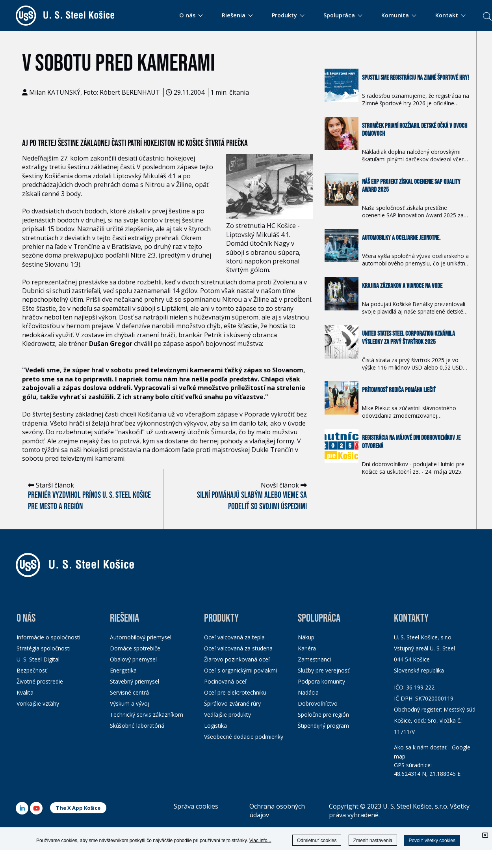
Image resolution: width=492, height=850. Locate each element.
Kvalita (25, 692)
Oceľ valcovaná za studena (238, 648)
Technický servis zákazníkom (146, 714)
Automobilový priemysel (140, 637)
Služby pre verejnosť (323, 670)
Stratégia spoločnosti (44, 648)
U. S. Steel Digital (38, 659)
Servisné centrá (129, 692)
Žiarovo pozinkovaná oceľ (237, 659)
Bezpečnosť (32, 670)
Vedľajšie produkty (227, 714)
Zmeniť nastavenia (372, 840)
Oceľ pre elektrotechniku (235, 692)
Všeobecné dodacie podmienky (243, 736)
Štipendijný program (323, 725)
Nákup (306, 637)
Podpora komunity (321, 681)
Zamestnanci (314, 659)
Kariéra (307, 648)
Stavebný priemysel (134, 681)
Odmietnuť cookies (317, 840)
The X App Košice (78, 807)
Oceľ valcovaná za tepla (234, 637)
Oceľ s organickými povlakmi (240, 670)
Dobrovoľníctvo (318, 703)
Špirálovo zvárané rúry (232, 703)
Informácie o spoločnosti (48, 637)
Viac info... (260, 840)
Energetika (123, 670)
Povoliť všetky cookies (431, 840)
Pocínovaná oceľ (225, 681)
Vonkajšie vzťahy (38, 703)
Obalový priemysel (133, 659)
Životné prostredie (40, 681)
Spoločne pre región (323, 714)
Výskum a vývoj (129, 703)
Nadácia (308, 692)
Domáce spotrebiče (135, 648)
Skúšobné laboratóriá (137, 725)
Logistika (215, 725)
